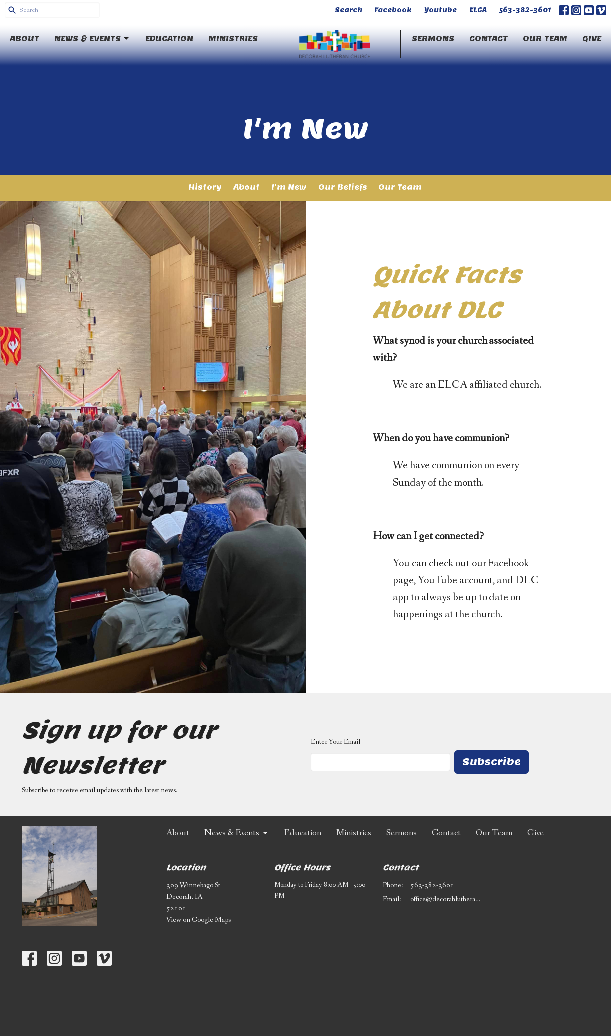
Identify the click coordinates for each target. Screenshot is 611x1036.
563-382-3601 (525, 10)
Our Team (545, 38)
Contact (488, 38)
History (205, 187)
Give (591, 38)
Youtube (440, 10)
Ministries (233, 38)
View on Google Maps (198, 920)
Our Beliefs (342, 187)
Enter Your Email (335, 742)
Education (169, 38)
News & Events (92, 39)
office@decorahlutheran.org (446, 899)
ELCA (478, 10)
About (24, 38)
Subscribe (491, 761)
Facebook (393, 10)
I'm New (289, 187)
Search (348, 10)
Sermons (433, 38)
